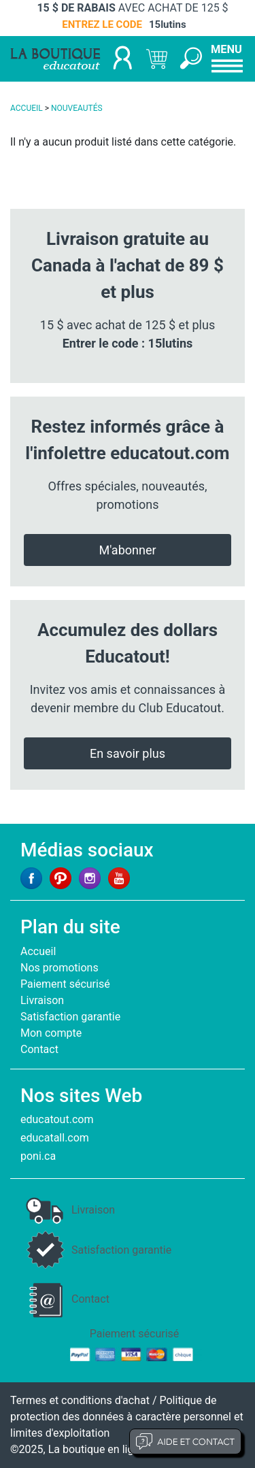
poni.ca (38, 1156)
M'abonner (127, 550)
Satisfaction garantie (70, 1016)
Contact (39, 1049)
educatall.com (54, 1137)
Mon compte (51, 1033)
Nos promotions (59, 967)
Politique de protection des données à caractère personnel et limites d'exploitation (126, 1416)
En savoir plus (127, 753)
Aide (185, 1441)
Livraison (42, 1000)
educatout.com (56, 1119)
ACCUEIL (26, 108)
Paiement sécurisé (65, 984)
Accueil (38, 951)
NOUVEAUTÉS (77, 108)
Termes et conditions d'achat (80, 1400)
